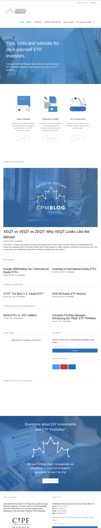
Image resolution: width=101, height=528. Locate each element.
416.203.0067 (62, 506)
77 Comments (66, 321)
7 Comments (70, 272)
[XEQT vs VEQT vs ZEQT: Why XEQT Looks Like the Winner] (50, 197)
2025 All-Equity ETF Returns (69, 293)
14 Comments (20, 275)
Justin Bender (62, 511)
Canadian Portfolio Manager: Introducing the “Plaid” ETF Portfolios (74, 317)
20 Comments (69, 296)
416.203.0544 (60, 508)
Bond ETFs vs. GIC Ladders (20, 315)
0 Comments (18, 241)
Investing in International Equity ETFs (74, 269)
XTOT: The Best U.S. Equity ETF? (23, 293)
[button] (94, 22)
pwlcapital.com (61, 513)
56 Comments (18, 318)
